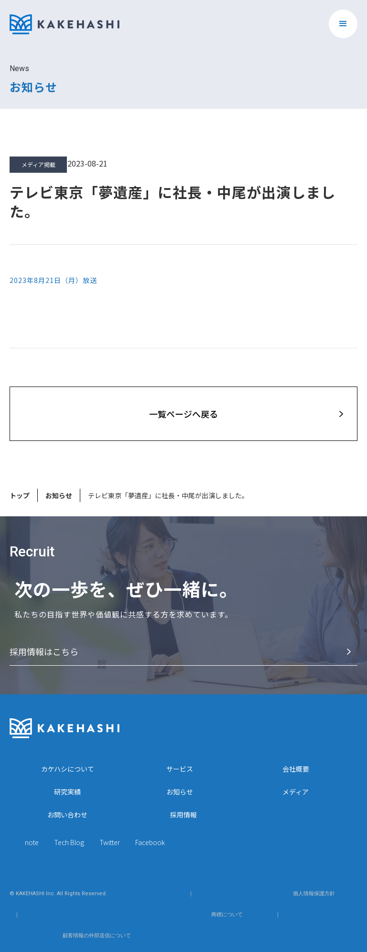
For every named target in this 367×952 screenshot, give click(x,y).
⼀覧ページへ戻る (183, 414)
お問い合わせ (67, 814)
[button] (343, 24)
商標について (227, 914)
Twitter (109, 842)
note (32, 842)
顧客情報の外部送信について (97, 935)
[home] (64, 20)
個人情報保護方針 (314, 893)
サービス (179, 769)
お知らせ (58, 495)
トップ (20, 495)
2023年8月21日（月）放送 (53, 280)
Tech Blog (69, 842)
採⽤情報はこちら (44, 651)
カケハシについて (67, 769)
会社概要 (295, 769)
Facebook (150, 842)
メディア (295, 791)
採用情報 (183, 814)
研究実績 (67, 791)
